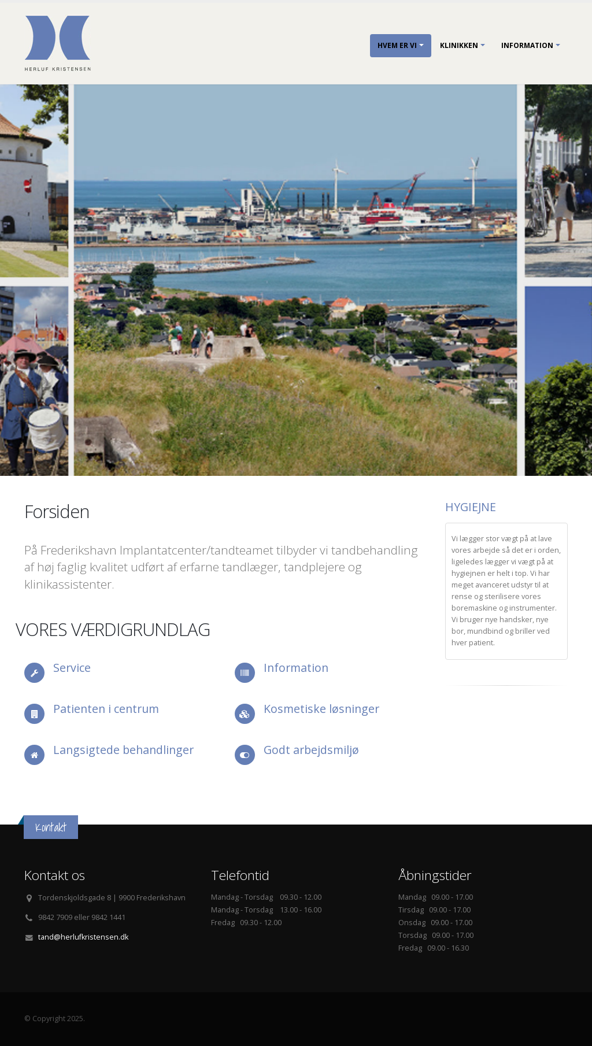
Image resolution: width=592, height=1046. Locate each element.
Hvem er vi (397, 45)
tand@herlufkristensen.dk (83, 937)
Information (527, 45)
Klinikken (459, 45)
